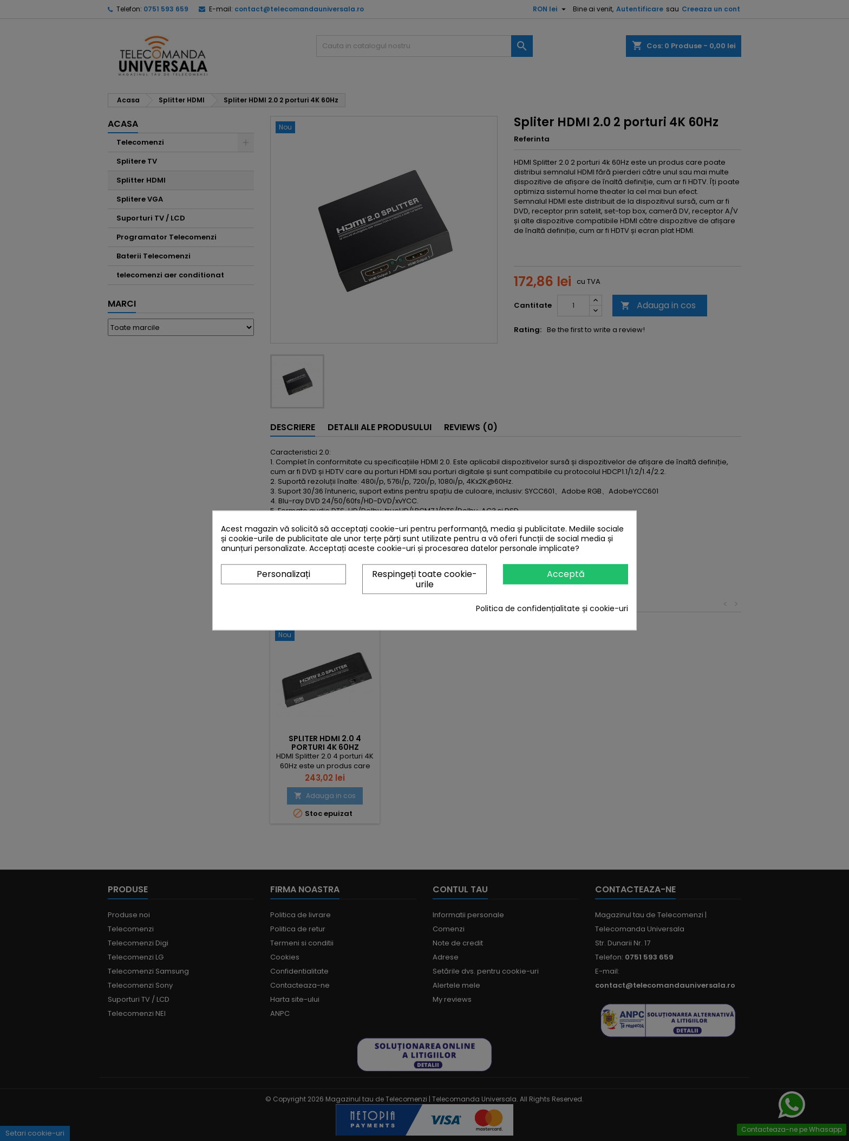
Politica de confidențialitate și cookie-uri (552, 609)
